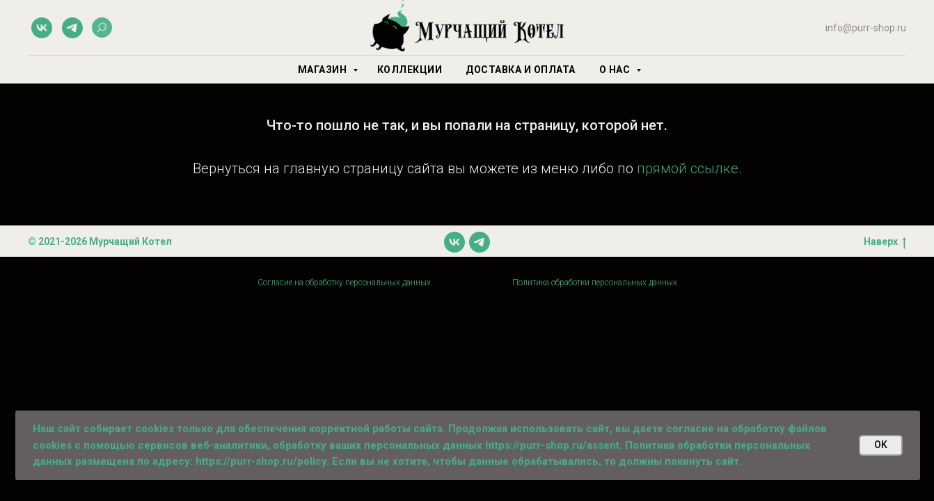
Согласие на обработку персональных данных (344, 282)
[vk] (41, 27)
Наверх (885, 242)
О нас (616, 69)
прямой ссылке (687, 168)
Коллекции (410, 69)
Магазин (323, 69)
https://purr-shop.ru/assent (552, 445)
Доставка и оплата (521, 69)
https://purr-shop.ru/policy (261, 461)
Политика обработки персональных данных (594, 282)
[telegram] (72, 27)
